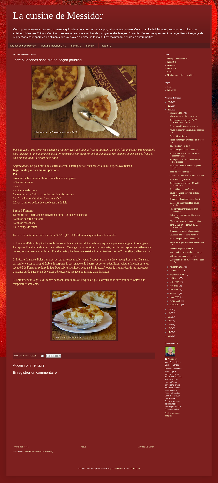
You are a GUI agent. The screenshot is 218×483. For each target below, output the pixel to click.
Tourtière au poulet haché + (181, 248)
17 (169, 321)
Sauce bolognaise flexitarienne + (184, 150)
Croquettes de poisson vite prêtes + (185, 199)
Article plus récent (21, 447)
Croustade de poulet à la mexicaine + (186, 231)
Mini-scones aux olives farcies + (183, 116)
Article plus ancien (146, 447)
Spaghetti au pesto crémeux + (182, 189)
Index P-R (91, 45)
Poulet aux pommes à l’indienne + (184, 239)
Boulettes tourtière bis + (180, 146)
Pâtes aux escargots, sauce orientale (185, 221)
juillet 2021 (175, 282)
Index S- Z (106, 45)
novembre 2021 (177, 267)
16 (169, 324)
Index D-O (76, 45)
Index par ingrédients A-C (54, 45)
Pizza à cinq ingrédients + (181, 179)
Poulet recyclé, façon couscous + (184, 126)
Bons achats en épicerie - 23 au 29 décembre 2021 (184, 154)
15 (169, 328)
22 (169, 106)
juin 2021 (174, 286)
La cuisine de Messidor (58, 15)
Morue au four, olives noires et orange (186, 252)
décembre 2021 (177, 113)
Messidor (172, 359)
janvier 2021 (175, 305)
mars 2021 (175, 297)
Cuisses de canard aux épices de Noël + (187, 175)
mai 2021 (174, 289)
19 (169, 313)
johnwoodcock (116, 468)
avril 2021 (174, 293)
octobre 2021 (176, 271)
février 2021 (175, 301)
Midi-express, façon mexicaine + (183, 256)
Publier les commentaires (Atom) (39, 451)
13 (169, 336)
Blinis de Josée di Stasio (180, 172)
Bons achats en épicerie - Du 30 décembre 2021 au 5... (183, 121)
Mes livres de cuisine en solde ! (180, 75)
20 (169, 309)
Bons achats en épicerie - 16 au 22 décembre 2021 (184, 184)
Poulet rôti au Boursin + (180, 136)
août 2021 (174, 278)
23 (169, 102)
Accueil (84, 447)
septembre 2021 (177, 274)
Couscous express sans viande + (184, 235)
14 (169, 332)
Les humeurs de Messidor (23, 45)
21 (169, 110)
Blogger (136, 468)
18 (169, 317)
